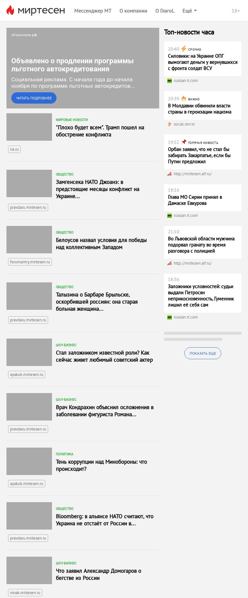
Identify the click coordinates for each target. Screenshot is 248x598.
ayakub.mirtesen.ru (26, 374)
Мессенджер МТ (92, 10)
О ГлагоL (164, 10)
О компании (133, 10)
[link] (82, 68)
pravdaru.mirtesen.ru (28, 207)
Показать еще (203, 353)
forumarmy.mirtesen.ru (30, 262)
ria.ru (14, 149)
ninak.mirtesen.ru (25, 592)
